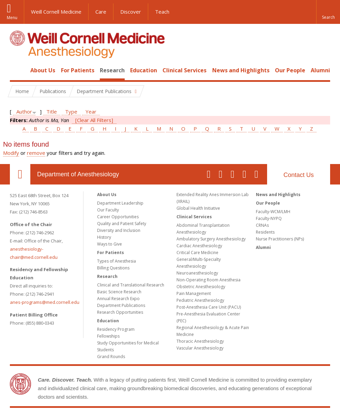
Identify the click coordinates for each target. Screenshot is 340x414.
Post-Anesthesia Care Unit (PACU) (208, 307)
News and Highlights (240, 70)
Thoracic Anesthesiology (200, 341)
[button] (328, 12)
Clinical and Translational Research (130, 285)
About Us (42, 70)
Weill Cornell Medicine (56, 11)
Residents (265, 232)
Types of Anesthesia (116, 261)
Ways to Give (109, 244)
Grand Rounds (111, 356)
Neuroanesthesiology (197, 273)
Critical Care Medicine (197, 252)
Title (51, 111)
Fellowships (108, 336)
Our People (290, 70)
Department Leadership (120, 203)
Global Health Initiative (198, 208)
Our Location (20, 174)
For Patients (77, 70)
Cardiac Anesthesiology (199, 246)
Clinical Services (184, 70)
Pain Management (193, 293)
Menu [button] (12, 17)
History (104, 237)
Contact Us (298, 175)
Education (143, 70)
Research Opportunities (120, 312)
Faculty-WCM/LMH (273, 212)
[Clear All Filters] (94, 120)
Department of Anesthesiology (78, 174)
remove (36, 152)
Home (17, 70)
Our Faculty (108, 210)
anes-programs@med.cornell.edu (44, 302)
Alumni (320, 70)
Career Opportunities (118, 217)
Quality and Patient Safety (121, 223)
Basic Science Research (119, 292)
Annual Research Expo (118, 298)
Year (91, 111)
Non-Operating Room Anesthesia (208, 280)
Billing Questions (113, 268)
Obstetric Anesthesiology (200, 287)
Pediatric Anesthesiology (200, 300)
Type (71, 111)
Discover (130, 11)
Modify (11, 152)
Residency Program (116, 329)
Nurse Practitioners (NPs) (280, 239)
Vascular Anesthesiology (199, 348)
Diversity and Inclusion (118, 230)
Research (112, 70)
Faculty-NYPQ (269, 218)
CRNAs (262, 225)
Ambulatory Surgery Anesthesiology (211, 239)
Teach (162, 11)
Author (24, 111)
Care (100, 11)
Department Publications (121, 305)
